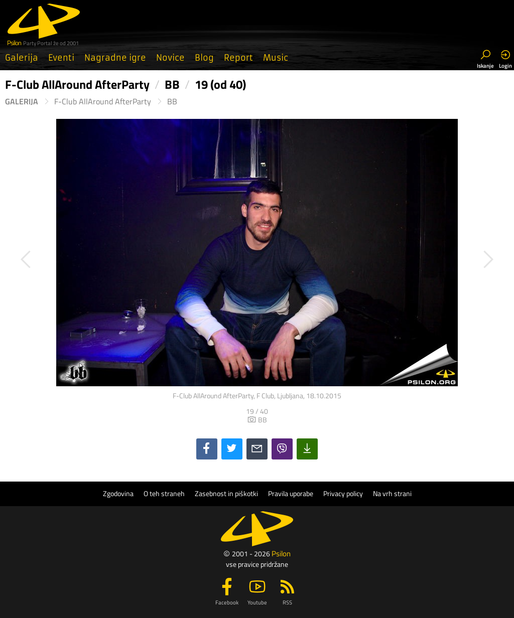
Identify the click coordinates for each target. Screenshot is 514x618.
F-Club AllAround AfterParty (102, 101)
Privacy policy (343, 493)
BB (172, 101)
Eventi (61, 58)
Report (238, 58)
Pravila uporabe (290, 493)
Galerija (21, 58)
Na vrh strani (392, 493)
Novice (170, 58)
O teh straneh (164, 493)
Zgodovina (118, 493)
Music (275, 58)
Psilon (281, 553)
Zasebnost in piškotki (226, 493)
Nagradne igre (115, 58)
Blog (204, 58)
